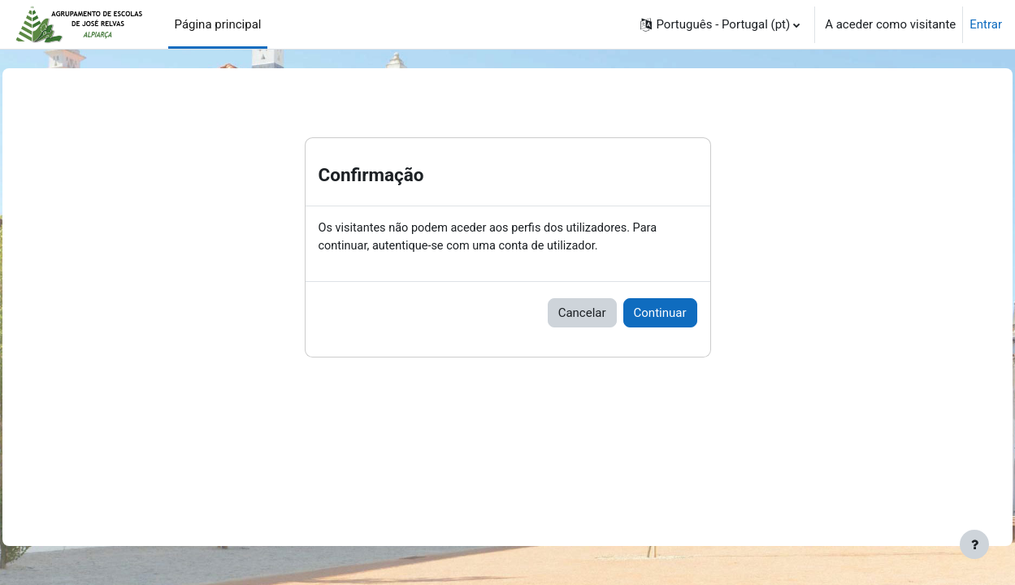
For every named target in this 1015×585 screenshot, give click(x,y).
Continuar (660, 313)
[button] (720, 24)
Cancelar (582, 313)
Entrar (985, 24)
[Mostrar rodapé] (974, 544)
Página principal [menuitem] (218, 24)
